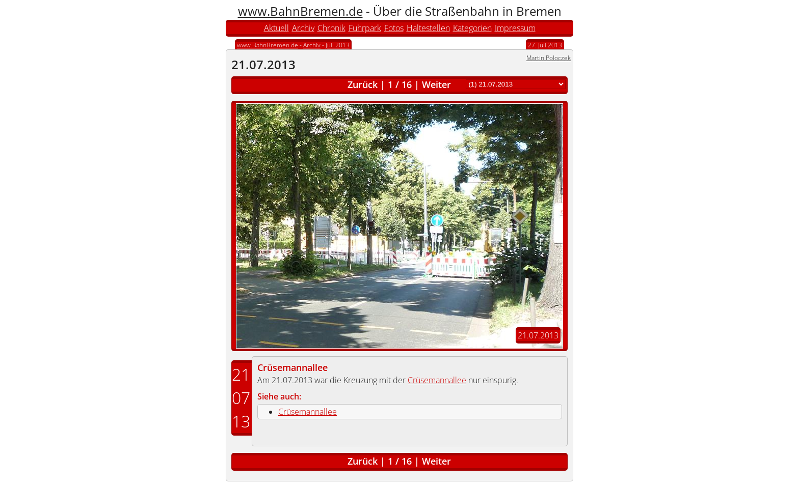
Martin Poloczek (548, 57)
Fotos (394, 28)
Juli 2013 (338, 45)
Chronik (331, 28)
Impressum (515, 28)
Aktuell (276, 28)
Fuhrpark (365, 28)
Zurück (363, 84)
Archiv (303, 28)
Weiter (436, 84)
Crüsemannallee (292, 367)
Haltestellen (428, 28)
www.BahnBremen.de (300, 11)
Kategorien (472, 28)
